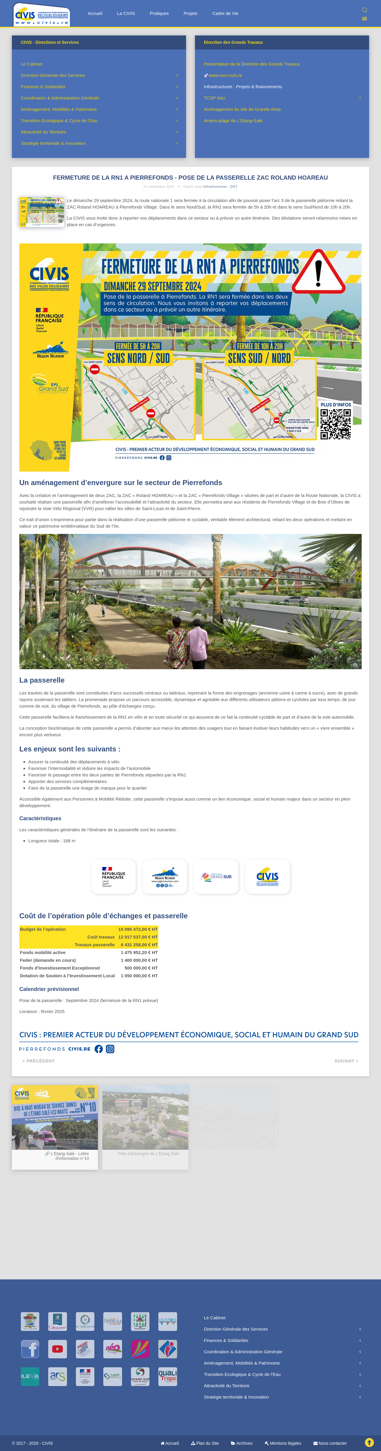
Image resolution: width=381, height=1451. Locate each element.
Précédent (38, 1061)
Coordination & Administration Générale (60, 97)
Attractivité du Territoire (43, 131)
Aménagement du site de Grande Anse (242, 109)
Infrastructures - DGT (220, 186)
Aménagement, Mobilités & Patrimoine (59, 109)
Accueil (95, 13)
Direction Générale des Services (53, 75)
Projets (191, 13)
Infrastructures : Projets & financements (243, 86)
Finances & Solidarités (43, 86)
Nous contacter (330, 1443)
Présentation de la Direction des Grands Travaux (252, 63)
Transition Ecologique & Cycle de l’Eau (59, 120)
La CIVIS (126, 13)
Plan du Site (205, 1443)
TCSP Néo (214, 97)
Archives (241, 1443)
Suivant (347, 1061)
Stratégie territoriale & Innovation (53, 143)
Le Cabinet (32, 63)
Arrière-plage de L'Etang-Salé (233, 120)
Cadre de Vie (225, 13)
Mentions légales (283, 1443)
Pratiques (159, 13)
